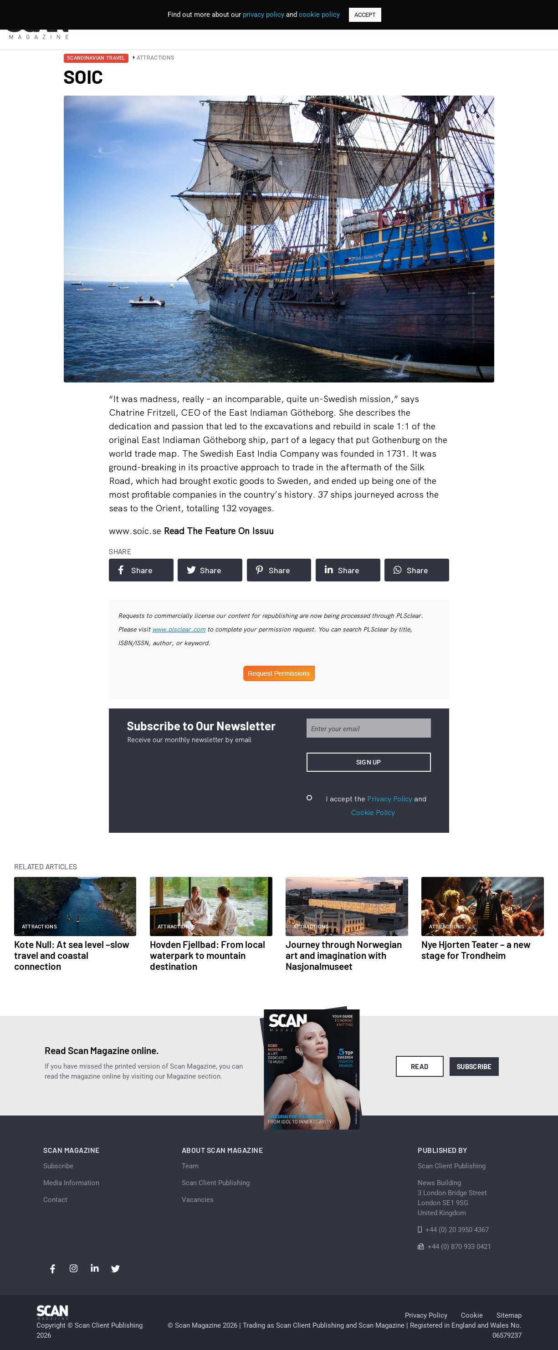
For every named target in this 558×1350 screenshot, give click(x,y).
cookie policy (319, 14)
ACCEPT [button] (365, 14)
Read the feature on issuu (219, 530)
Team (190, 1166)
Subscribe (474, 1066)
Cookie (472, 1315)
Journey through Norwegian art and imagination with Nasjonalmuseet (344, 955)
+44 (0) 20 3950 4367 (457, 1230)
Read (420, 1066)
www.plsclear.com (178, 629)
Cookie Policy (373, 812)
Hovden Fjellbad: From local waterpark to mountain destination (207, 955)
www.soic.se (136, 530)
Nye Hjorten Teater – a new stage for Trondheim (476, 949)
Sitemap (509, 1315)
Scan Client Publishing (216, 1183)
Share (135, 570)
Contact (55, 1200)
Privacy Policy (389, 798)
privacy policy (263, 14)
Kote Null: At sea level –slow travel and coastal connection (71, 955)
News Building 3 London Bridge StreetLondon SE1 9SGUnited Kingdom (452, 1198)
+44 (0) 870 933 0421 (459, 1247)
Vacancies (198, 1200)
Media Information (71, 1183)
